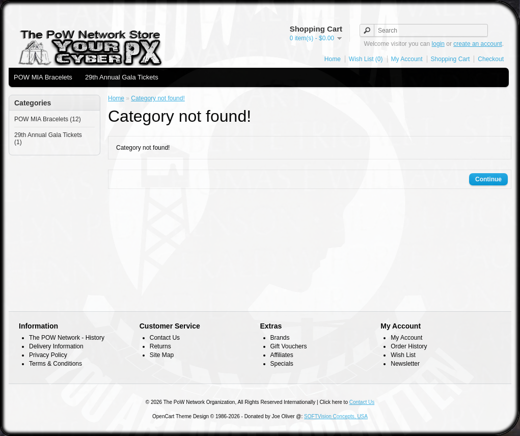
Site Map (162, 355)
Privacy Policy (48, 355)
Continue (488, 179)
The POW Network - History (66, 337)
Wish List (403, 355)
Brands (280, 337)
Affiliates (281, 355)
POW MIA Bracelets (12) (47, 119)
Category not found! (157, 98)
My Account (407, 59)
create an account (477, 43)
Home (332, 59)
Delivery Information (56, 346)
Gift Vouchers (288, 346)
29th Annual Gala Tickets (121, 77)
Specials (281, 363)
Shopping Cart (450, 59)
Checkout (491, 59)
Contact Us (165, 337)
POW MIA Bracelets (43, 77)
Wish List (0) (366, 59)
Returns (160, 346)
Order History (409, 346)
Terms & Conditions (55, 363)
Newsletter (405, 363)
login (438, 43)
